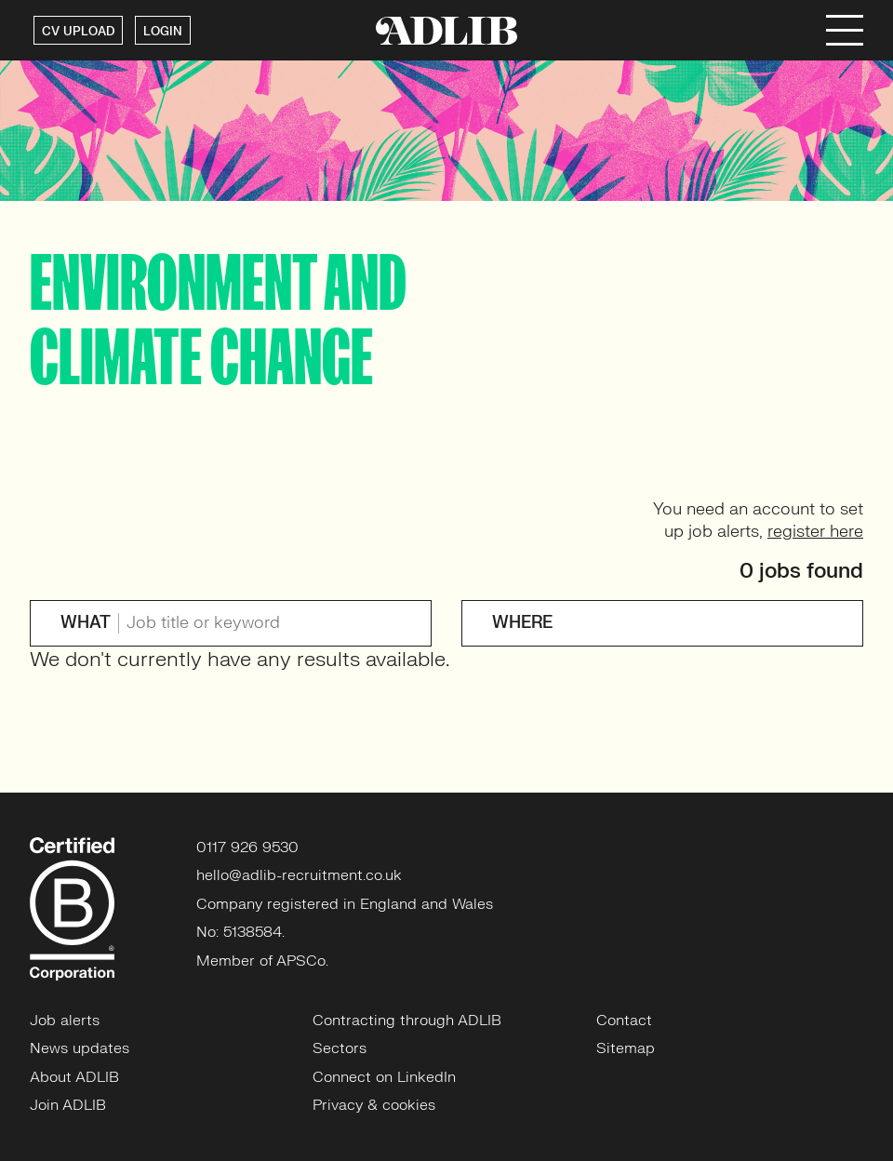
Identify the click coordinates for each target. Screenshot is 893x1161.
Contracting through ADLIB (407, 1020)
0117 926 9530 (247, 847)
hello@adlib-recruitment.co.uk (299, 875)
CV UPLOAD (78, 31)
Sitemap (625, 1048)
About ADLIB (74, 1077)
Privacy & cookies (374, 1105)
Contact (624, 1020)
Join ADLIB (68, 1105)
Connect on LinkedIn (384, 1077)
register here (815, 531)
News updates (79, 1048)
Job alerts (65, 1020)
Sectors (340, 1048)
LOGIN (162, 31)
